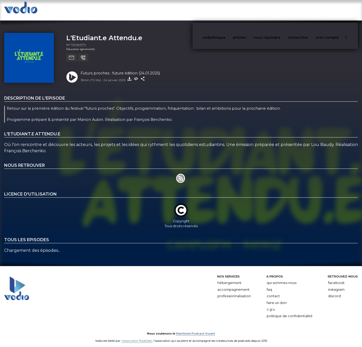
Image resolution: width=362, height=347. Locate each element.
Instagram (336, 284)
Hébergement (229, 278)
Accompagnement (233, 284)
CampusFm (78, 39)
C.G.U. (271, 304)
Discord (334, 291)
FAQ (269, 284)
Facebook (336, 278)
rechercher (307, 10)
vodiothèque (226, 10)
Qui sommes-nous (281, 278)
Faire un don (277, 298)
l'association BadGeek (136, 335)
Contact (273, 291)
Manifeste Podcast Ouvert (195, 328)
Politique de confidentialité (290, 311)
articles (251, 10)
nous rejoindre (277, 10)
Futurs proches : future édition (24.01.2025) (120, 68)
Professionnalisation (234, 291)
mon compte (335, 10)
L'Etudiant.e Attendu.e (104, 33)
